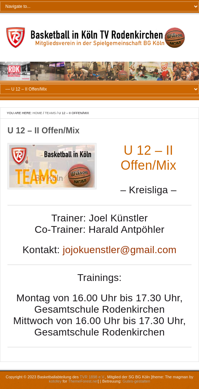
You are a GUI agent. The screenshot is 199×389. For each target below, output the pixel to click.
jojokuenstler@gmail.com (120, 249)
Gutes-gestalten (136, 381)
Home (37, 113)
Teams (50, 113)
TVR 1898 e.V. (92, 377)
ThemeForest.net (83, 381)
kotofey (55, 381)
